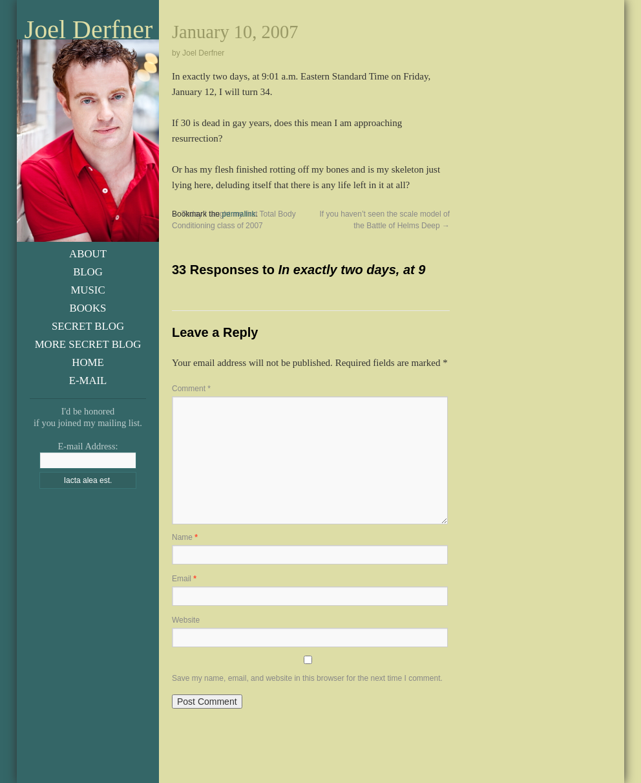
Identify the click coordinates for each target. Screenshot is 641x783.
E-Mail (88, 380)
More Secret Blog (88, 344)
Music (87, 290)
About (88, 254)
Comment (191, 388)
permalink (238, 214)
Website (186, 620)
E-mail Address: (88, 446)
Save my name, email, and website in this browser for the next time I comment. (307, 678)
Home (87, 362)
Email (184, 578)
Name (185, 537)
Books (88, 308)
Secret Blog (88, 326)
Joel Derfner (89, 29)
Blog (88, 272)
